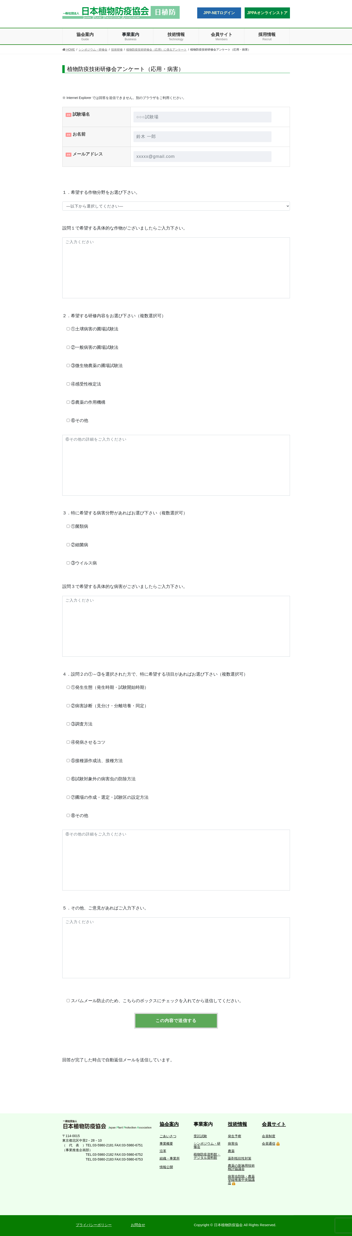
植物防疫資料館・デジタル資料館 (207, 1156)
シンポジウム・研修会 (207, 1145)
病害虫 (233, 1143)
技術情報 (237, 1124)
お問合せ (138, 1225)
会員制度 (268, 1136)
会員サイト (274, 1124)
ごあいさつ (168, 1136)
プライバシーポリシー (94, 1225)
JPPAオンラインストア (267, 13)
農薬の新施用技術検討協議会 (241, 1167)
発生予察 (234, 1136)
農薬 (231, 1151)
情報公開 (166, 1167)
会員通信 (268, 1143)
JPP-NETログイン (219, 13)
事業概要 (166, 1143)
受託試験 (200, 1136)
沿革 (163, 1151)
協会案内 (169, 1124)
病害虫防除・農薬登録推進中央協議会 (241, 1179)
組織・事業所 (170, 1158)
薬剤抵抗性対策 (239, 1158)
